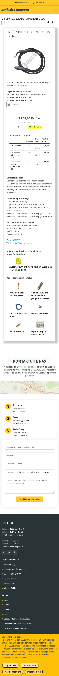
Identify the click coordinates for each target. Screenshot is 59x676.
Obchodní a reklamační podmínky (17, 623)
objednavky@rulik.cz (21, 421)
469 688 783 (40, 2)
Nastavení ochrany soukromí (15, 628)
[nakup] (22, 127)
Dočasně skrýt (34, 671)
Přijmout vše (10, 665)
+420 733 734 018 (20, 435)
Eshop (6, 614)
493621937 (15, 240)
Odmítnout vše (29, 665)
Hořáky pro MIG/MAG (15, 18)
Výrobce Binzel (10, 578)
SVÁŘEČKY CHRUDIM (15, 10)
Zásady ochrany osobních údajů (17, 619)
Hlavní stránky (9, 564)
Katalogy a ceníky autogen (15, 569)
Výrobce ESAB (9, 583)
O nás (6, 605)
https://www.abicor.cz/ (22, 243)
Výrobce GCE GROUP (12, 574)
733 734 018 (14, 544)
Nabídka (7, 609)
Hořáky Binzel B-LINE (35, 18)
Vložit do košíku (35, 127)
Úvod (6, 600)
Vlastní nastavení (12, 671)
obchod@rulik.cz (19, 423)
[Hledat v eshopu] (25, 22)
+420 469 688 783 (20, 433)
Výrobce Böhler (10, 588)
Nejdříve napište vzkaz (29, 499)
